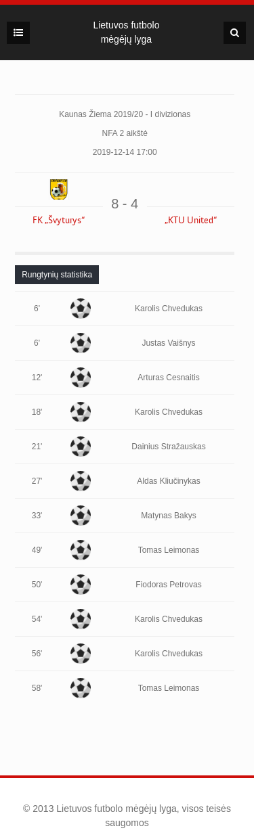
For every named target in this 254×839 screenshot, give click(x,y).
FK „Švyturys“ (59, 220)
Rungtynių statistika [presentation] (57, 274)
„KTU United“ (191, 220)
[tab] (57, 274)
